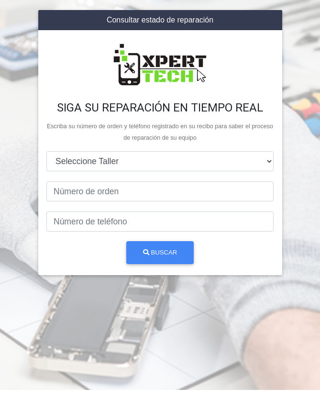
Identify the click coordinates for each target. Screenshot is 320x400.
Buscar (160, 252)
